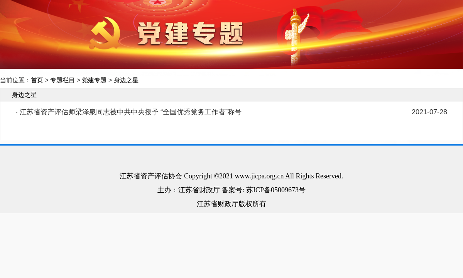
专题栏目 (62, 80)
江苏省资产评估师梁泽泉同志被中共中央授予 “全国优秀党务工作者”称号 (131, 112)
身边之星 (126, 80)
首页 (37, 80)
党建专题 (94, 80)
